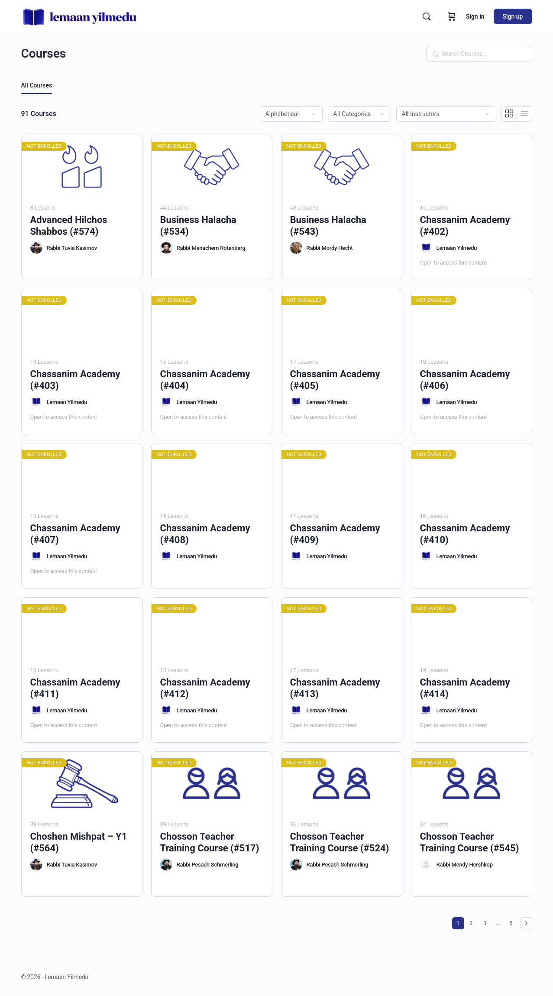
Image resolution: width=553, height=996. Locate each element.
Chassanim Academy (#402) (465, 225)
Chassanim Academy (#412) (205, 688)
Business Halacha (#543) (328, 225)
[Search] (426, 16)
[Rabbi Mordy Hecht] (296, 248)
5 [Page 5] (513, 921)
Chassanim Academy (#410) (465, 534)
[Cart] (451, 16)
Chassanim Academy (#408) (205, 534)
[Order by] (291, 114)
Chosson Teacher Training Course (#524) (339, 842)
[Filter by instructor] (446, 114)
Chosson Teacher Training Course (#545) (469, 842)
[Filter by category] (359, 114)
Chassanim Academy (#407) (75, 534)
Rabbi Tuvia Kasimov (72, 248)
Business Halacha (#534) (198, 225)
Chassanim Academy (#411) (75, 688)
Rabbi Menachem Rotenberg (211, 248)
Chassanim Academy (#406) (465, 380)
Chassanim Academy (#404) (205, 380)
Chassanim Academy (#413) (335, 688)
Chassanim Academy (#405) (335, 380)
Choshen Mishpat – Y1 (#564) (78, 842)
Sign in (475, 16)
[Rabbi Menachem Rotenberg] (166, 248)
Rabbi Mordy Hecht (330, 248)
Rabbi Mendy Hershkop (465, 864)
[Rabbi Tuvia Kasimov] (36, 248)
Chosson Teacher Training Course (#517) (209, 842)
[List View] (524, 114)
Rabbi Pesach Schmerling (208, 864)
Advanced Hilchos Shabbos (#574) (68, 225)
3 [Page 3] (487, 921)
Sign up (513, 16)
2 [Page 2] (473, 921)
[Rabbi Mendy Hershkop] (426, 864)
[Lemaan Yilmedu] (426, 248)
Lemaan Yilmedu (457, 248)
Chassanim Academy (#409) (335, 534)
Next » (526, 923)
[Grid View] (509, 114)
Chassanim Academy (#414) (465, 688)
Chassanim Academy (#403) (75, 380)
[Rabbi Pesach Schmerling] (166, 864)
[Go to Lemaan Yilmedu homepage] (80, 16)
